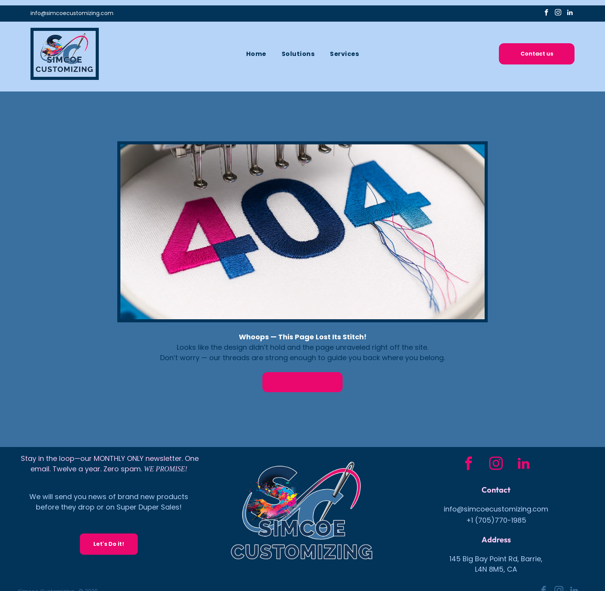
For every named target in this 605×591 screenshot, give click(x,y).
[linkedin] (570, 14)
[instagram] (558, 14)
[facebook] (546, 14)
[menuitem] (256, 54)
